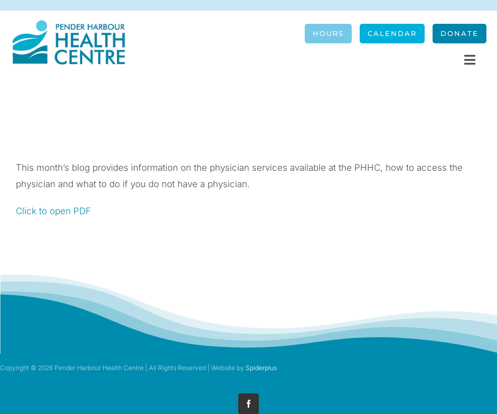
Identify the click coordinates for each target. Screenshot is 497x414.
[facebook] (248, 403)
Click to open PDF (53, 211)
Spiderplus (261, 368)
